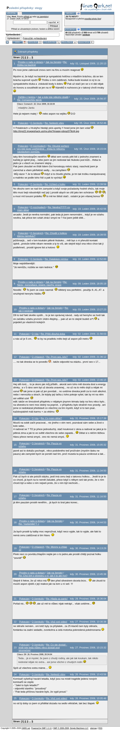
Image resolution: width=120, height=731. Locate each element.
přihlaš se (28, 17)
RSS (100, 728)
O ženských (36, 233)
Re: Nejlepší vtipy (54, 123)
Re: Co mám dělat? (51, 418)
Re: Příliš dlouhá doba (53, 333)
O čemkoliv (36, 123)
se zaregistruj (42, 17)
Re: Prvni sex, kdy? (57, 356)
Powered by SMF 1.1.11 (41, 728)
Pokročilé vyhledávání (35, 38)
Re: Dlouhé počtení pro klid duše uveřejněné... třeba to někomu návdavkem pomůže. (43, 149)
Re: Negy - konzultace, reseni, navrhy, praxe (42, 283)
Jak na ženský (53, 62)
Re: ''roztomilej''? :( (29, 523)
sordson (86, 35)
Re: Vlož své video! (56, 621)
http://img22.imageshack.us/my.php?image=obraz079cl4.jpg (46, 131)
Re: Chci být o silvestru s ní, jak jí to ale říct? (43, 575)
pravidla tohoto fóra (93, 19)
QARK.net (26, 728)
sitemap (93, 728)
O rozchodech (38, 146)
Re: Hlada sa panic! (57, 598)
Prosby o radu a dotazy (30, 62)
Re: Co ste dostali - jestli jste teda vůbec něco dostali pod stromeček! (43, 647)
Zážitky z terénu (26, 97)
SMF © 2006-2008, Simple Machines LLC (71, 728)
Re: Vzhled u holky (55, 184)
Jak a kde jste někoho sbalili (52, 97)
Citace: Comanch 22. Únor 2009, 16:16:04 (36, 104)
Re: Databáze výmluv (56, 259)
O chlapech (38, 356)
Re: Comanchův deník (29, 100)
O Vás (35, 333)
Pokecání (23, 123)
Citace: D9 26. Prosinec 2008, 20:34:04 (34, 654)
